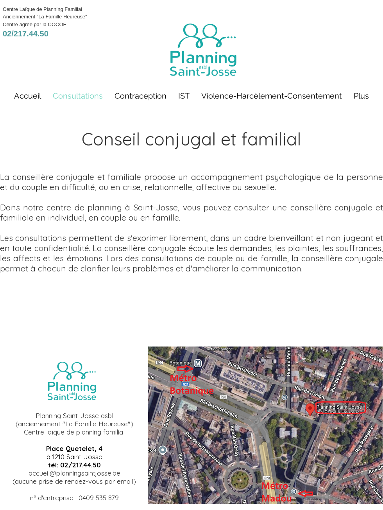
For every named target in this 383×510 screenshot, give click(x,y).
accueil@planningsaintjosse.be (74, 473)
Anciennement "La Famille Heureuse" (45, 17)
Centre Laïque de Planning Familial (42, 9)
